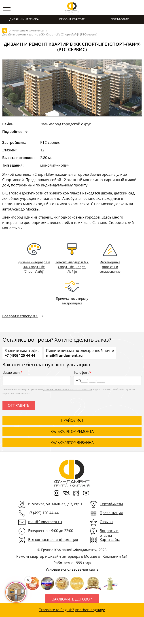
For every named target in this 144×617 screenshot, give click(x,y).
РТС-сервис (50, 142)
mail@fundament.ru (64, 355)
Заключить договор (72, 599)
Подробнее (12, 131)
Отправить (18, 405)
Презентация (111, 512)
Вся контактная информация (53, 539)
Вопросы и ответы (109, 533)
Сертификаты (111, 503)
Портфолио (120, 19)
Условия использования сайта (72, 569)
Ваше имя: (36, 377)
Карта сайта (110, 539)
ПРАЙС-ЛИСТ (72, 420)
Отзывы (106, 521)
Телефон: (107, 377)
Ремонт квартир (72, 19)
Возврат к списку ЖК (20, 316)
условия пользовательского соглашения (67, 389)
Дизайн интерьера (24, 19)
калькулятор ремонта (72, 431)
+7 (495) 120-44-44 (20, 355)
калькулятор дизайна (72, 442)
